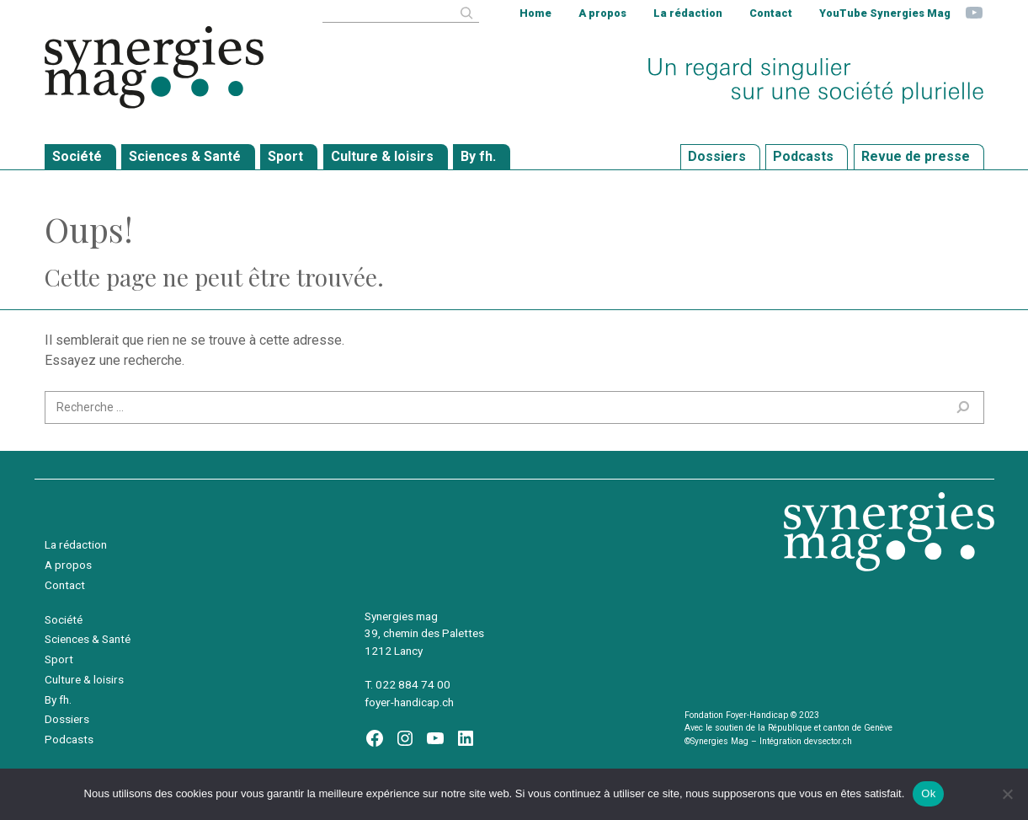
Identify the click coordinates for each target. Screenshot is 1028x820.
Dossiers (67, 719)
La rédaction (687, 13)
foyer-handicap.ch (409, 702)
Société (64, 619)
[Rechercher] (466, 13)
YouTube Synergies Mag (885, 13)
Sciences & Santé (87, 639)
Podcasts (69, 739)
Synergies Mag (154, 67)
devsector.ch (828, 741)
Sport (59, 659)
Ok (928, 793)
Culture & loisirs (84, 679)
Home (535, 13)
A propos (602, 13)
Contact (770, 13)
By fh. (58, 699)
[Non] (1007, 793)
